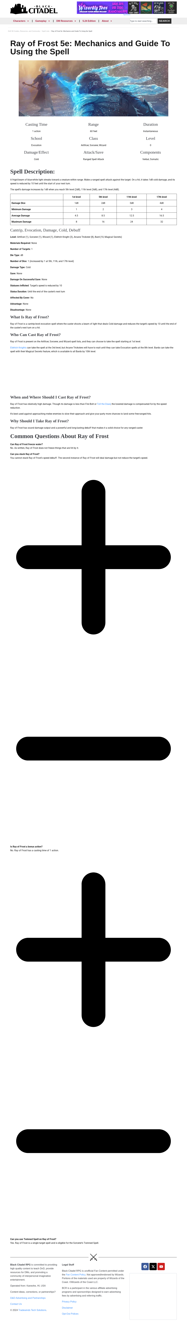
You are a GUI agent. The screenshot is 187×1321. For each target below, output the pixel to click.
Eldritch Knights (18, 347)
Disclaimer (67, 1308)
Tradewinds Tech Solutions (32, 1310)
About (107, 21)
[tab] (93, 446)
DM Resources (66, 21)
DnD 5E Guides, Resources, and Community (24, 31)
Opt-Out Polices (70, 1314)
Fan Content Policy (75, 1274)
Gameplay (42, 21)
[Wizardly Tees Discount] (127, 13)
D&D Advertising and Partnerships (28, 1298)
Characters (21, 21)
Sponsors (126, 14)
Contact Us (16, 1304)
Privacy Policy (69, 1301)
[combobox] (143, 21)
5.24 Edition (89, 21)
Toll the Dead (104, 404)
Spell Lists (45, 31)
